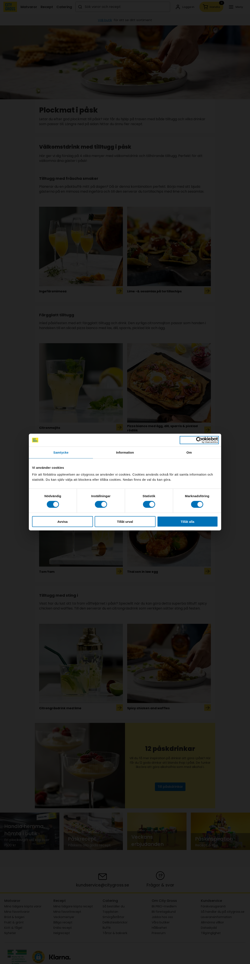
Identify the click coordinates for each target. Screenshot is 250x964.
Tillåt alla (187, 521)
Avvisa (62, 521)
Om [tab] (189, 452)
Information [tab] (125, 452)
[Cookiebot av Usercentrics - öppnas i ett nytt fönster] (199, 440)
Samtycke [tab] (61, 452)
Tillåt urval (125, 521)
